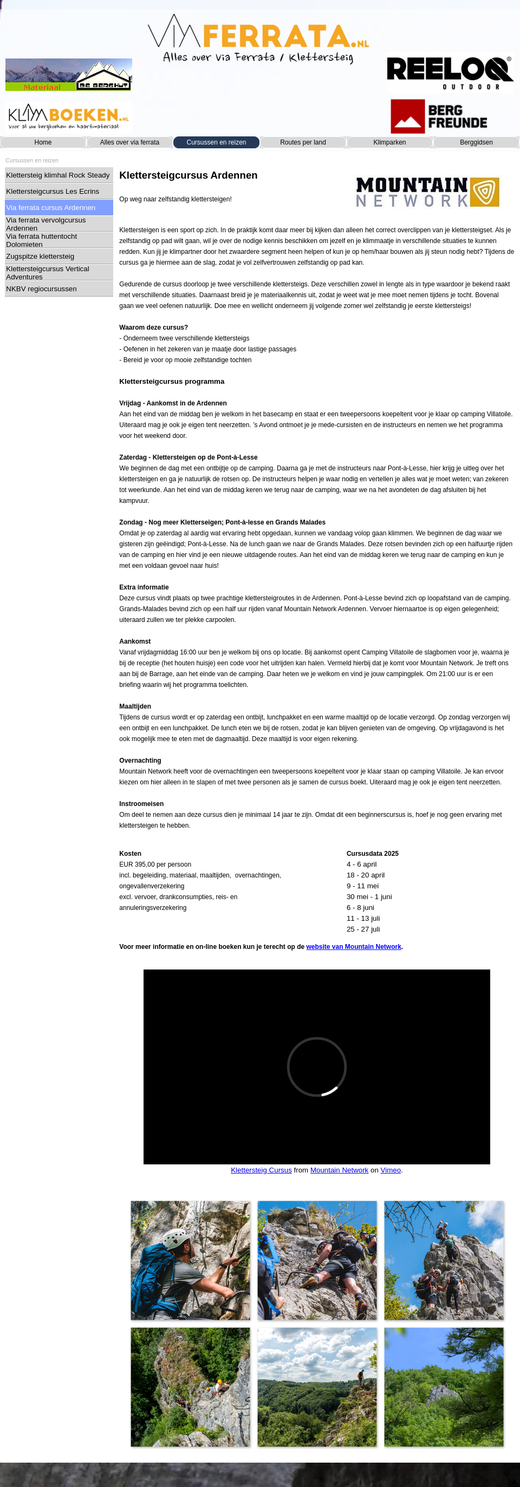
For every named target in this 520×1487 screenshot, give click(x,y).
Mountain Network (339, 1170)
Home (42, 142)
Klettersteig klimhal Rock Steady (57, 175)
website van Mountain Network (354, 947)
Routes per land (303, 142)
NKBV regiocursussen (41, 289)
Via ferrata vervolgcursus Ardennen (46, 224)
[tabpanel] (229, 186)
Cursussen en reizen (216, 142)
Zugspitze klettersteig (40, 256)
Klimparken (389, 142)
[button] (190, 1260)
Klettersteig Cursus (261, 1170)
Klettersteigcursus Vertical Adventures (47, 273)
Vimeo (391, 1170)
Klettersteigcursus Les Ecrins (52, 191)
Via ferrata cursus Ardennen (50, 208)
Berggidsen (476, 142)
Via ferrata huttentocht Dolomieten (41, 240)
